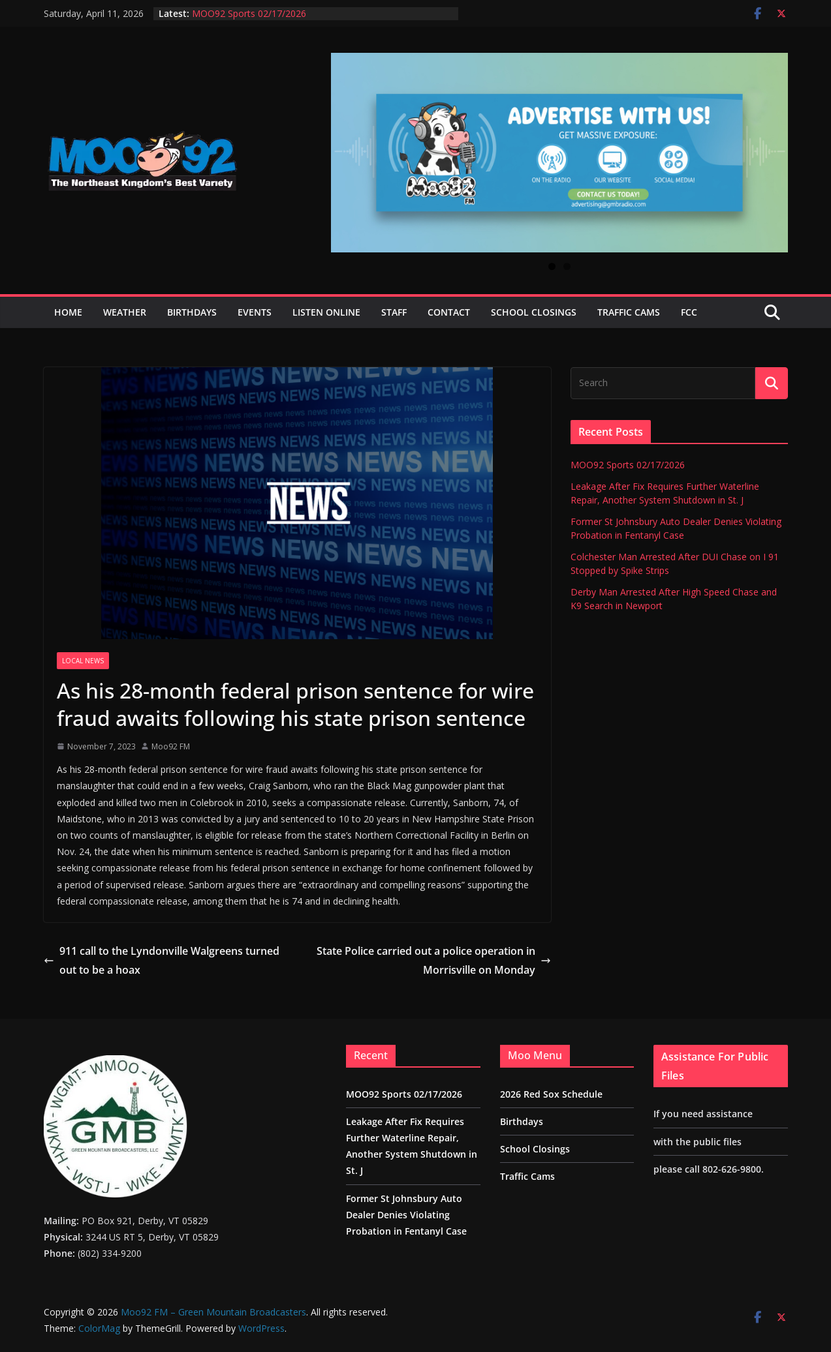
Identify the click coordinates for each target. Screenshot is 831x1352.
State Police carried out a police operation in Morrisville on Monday (434, 960)
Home (68, 312)
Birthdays (192, 312)
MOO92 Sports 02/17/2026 (249, 13)
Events (255, 312)
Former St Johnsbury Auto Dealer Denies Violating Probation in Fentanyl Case (406, 1214)
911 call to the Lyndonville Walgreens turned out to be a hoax (161, 960)
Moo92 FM (170, 746)
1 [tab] (552, 266)
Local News (83, 660)
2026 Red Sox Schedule (551, 1094)
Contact (449, 312)
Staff (394, 312)
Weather (124, 312)
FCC (689, 312)
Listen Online (326, 312)
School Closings (533, 312)
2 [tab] (567, 266)
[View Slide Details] (559, 152)
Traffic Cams (628, 312)
